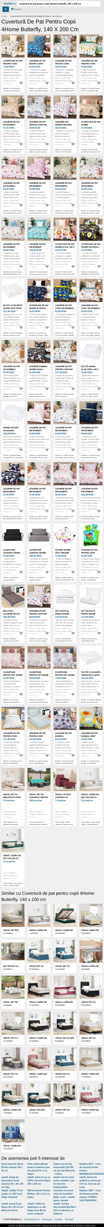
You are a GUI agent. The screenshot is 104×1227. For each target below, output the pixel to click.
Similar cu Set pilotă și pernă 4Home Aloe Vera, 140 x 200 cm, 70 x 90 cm (64, 641)
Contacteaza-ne (31, 1219)
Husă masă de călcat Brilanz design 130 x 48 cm (12, 1167)
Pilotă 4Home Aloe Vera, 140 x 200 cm (89, 369)
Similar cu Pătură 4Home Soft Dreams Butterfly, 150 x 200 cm (64, 580)
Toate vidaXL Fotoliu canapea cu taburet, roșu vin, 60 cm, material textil (64, 824)
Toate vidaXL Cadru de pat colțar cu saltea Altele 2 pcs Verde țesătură (12, 885)
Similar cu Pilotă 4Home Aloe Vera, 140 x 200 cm (89, 395)
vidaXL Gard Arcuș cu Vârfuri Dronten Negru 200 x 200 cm (38, 1180)
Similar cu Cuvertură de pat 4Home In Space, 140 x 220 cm (38, 335)
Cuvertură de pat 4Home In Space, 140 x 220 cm (39, 308)
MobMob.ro (10, 3)
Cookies (59, 1219)
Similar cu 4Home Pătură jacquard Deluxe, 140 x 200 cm (12, 457)
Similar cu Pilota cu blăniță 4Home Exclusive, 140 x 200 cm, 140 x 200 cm (12, 335)
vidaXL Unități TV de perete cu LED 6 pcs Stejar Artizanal (12, 1193)
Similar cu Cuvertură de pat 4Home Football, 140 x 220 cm (90, 274)
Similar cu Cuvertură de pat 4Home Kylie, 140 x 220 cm (65, 274)
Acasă (3, 16)
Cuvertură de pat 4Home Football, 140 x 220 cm (91, 247)
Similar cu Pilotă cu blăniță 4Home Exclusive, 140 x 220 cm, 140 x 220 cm (90, 702)
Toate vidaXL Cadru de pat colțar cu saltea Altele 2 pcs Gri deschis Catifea (90, 824)
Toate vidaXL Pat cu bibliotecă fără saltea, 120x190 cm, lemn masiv (12, 824)
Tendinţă (69, 1219)
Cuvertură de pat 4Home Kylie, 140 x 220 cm (65, 247)
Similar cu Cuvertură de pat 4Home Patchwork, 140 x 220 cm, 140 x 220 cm (90, 152)
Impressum (47, 1219)
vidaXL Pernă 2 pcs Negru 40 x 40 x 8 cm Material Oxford (12, 1207)
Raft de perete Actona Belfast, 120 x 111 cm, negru (38, 1193)
